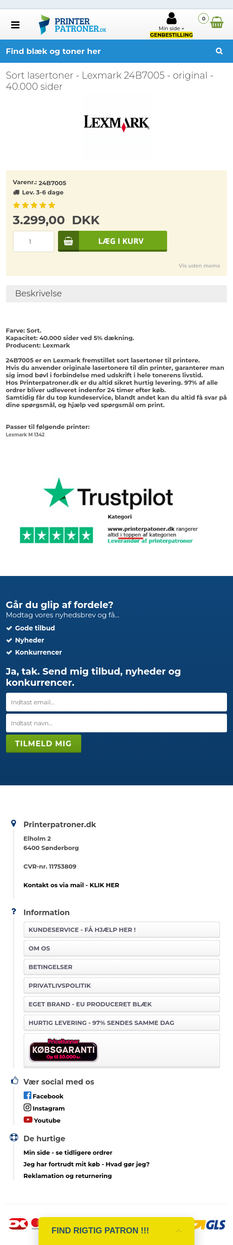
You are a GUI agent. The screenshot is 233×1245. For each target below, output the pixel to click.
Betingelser (51, 967)
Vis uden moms (199, 265)
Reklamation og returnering (68, 1175)
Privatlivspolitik (60, 985)
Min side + (171, 24)
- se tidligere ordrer (68, 1152)
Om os (39, 948)
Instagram (44, 1107)
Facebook (44, 1095)
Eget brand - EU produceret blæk (90, 1004)
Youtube (42, 1119)
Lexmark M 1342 (25, 435)
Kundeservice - (82, 929)
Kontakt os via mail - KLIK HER (71, 885)
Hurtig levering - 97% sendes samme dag (102, 1022)
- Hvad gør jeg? (87, 1164)
